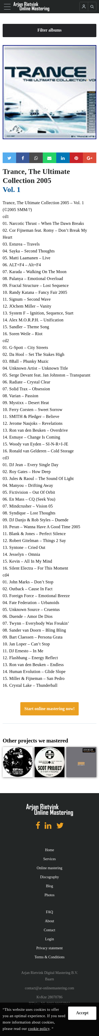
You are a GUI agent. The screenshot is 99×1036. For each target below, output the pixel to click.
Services (49, 859)
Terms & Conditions (49, 957)
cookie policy (38, 1029)
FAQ (49, 912)
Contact (49, 930)
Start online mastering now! (49, 708)
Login (49, 939)
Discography (49, 877)
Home (49, 850)
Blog (49, 886)
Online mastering (49, 868)
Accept (82, 1013)
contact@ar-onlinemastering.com (49, 988)
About (49, 921)
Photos (49, 895)
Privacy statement (49, 948)
